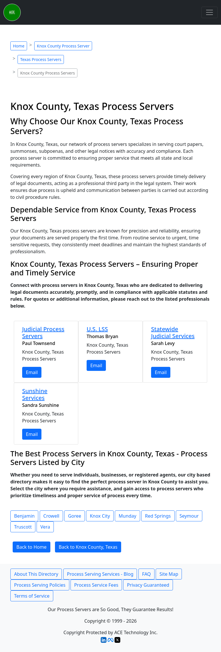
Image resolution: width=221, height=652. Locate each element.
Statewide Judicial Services (173, 332)
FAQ (146, 574)
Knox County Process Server (63, 46)
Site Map (168, 574)
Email (32, 372)
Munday (127, 516)
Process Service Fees (96, 585)
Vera (45, 527)
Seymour (189, 516)
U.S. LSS (97, 329)
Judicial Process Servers (43, 332)
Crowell (51, 516)
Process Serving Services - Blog (100, 574)
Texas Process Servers (40, 59)
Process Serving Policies (40, 585)
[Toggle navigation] (209, 12)
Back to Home (31, 547)
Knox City (100, 516)
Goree (74, 516)
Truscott (23, 527)
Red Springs (158, 516)
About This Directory (36, 574)
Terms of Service (31, 596)
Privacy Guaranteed (148, 585)
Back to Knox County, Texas (88, 547)
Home (18, 46)
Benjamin (24, 516)
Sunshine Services (34, 394)
